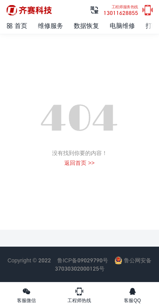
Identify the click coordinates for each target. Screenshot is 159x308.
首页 (16, 25)
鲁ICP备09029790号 (82, 260)
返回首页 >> (79, 162)
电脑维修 (122, 25)
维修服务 (50, 25)
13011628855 (120, 10)
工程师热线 (79, 295)
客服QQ (132, 295)
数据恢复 (86, 25)
